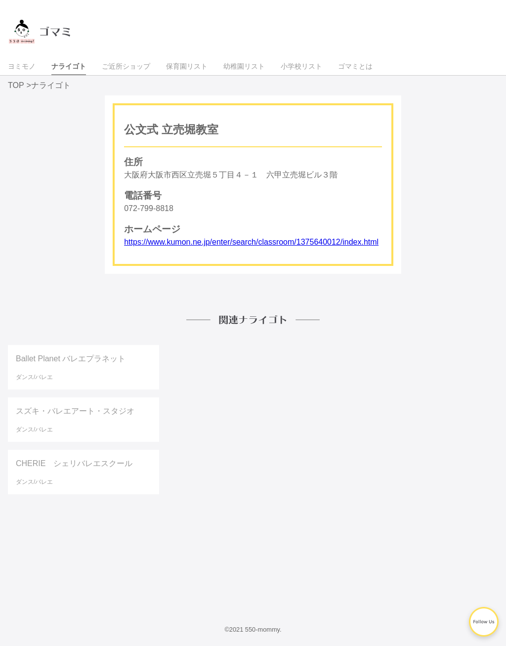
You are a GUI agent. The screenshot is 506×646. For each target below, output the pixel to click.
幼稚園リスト (244, 66)
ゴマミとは (355, 66)
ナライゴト (68, 66)
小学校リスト (301, 66)
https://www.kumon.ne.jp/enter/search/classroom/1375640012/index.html (251, 242)
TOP (16, 85)
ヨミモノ (22, 66)
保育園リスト (187, 66)
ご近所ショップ (126, 66)
